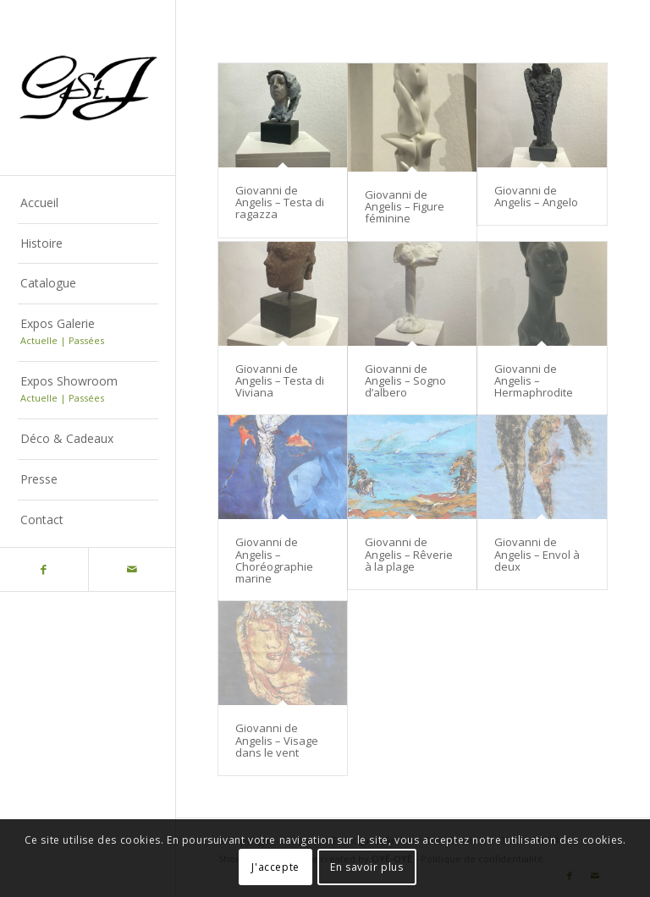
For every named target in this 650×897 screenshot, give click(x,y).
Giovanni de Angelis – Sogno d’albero (405, 381)
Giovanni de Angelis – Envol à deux (537, 554)
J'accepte (275, 867)
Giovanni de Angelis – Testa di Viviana (279, 381)
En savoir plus (366, 867)
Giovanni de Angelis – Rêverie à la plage (409, 554)
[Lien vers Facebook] (44, 569)
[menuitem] (88, 203)
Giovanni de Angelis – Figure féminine (404, 207)
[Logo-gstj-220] (88, 88)
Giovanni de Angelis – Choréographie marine (274, 560)
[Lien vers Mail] (132, 569)
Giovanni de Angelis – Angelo (536, 196)
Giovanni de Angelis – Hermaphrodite (533, 381)
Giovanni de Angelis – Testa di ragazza (279, 202)
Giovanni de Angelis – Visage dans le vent (276, 740)
